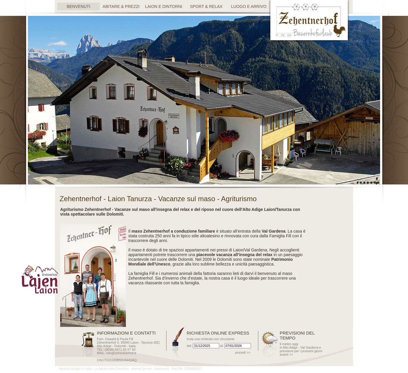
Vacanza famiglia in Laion (75, 368)
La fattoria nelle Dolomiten (112, 368)
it (277, 35)
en (289, 35)
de (283, 35)
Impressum (161, 368)
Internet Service (141, 368)
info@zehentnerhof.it (121, 353)
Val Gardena (255, 250)
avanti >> (286, 354)
